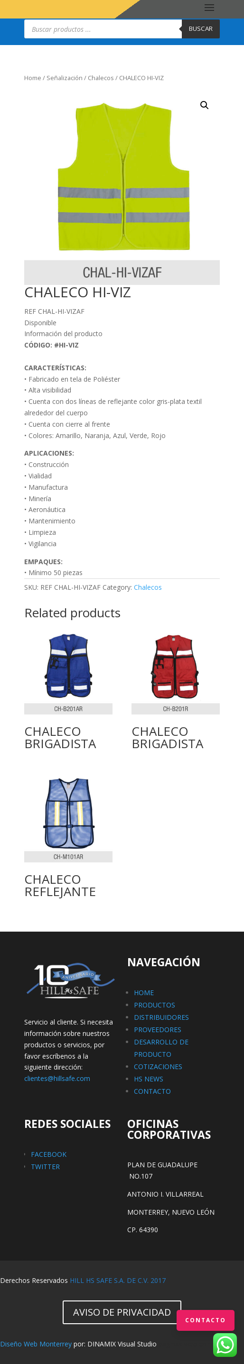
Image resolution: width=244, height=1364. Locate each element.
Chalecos (101, 77)
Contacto (205, 1320)
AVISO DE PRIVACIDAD (122, 1312)
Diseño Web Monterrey (36, 1343)
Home (32, 77)
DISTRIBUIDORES (161, 1017)
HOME (144, 992)
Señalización (65, 77)
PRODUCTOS (154, 1004)
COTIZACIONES (158, 1066)
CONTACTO (152, 1091)
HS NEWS (148, 1078)
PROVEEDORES (157, 1029)
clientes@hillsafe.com (57, 1078)
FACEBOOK (48, 1154)
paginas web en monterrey (200, 1343)
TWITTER (45, 1166)
